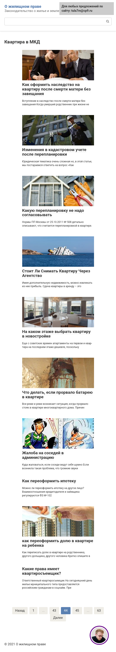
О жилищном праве (23, 6)
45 (77, 610)
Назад (20, 610)
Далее (58, 618)
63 (99, 610)
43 (54, 610)
